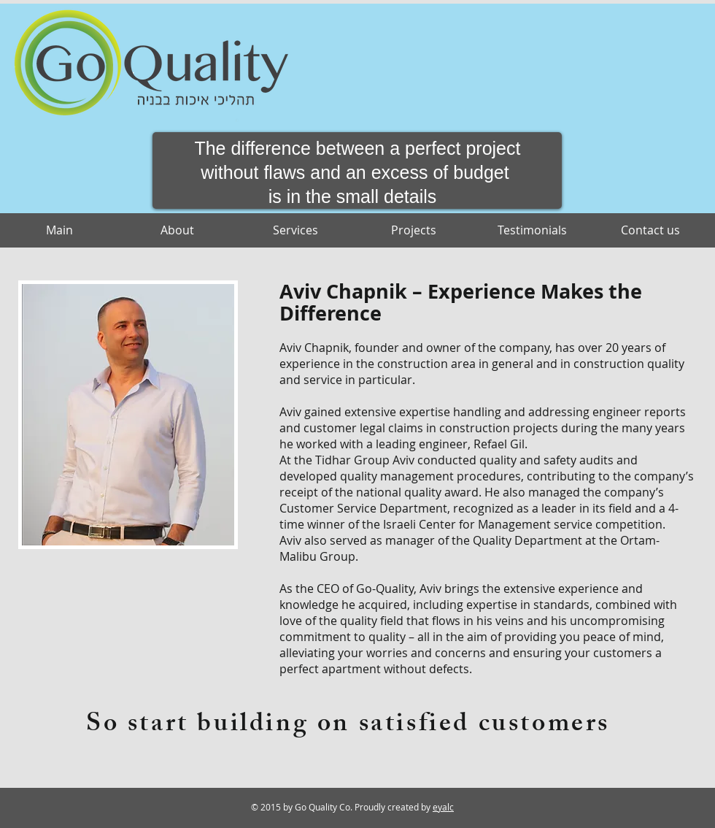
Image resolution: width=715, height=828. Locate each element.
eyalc (443, 807)
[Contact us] (650, 230)
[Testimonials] (532, 230)
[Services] (295, 230)
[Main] (59, 230)
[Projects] (414, 230)
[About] (177, 230)
